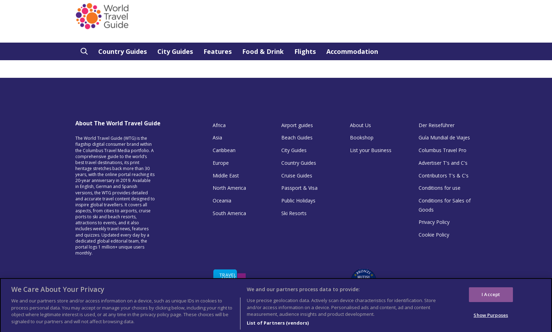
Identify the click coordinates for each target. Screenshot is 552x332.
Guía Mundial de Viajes (444, 137)
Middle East (226, 175)
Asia (217, 137)
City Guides (175, 51)
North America (229, 187)
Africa (219, 125)
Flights (305, 51)
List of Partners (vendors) (278, 325)
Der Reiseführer (436, 125)
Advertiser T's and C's (443, 162)
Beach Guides (297, 137)
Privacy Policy (434, 222)
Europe (221, 162)
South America (229, 213)
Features (217, 51)
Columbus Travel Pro (442, 150)
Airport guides (297, 125)
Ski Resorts (294, 213)
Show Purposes (490, 318)
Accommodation (352, 51)
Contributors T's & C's (444, 175)
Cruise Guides (296, 175)
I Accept (491, 297)
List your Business (370, 150)
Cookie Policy (434, 234)
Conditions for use (439, 187)
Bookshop (362, 137)
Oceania (222, 200)
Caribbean (224, 150)
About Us (360, 125)
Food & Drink (263, 51)
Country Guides (122, 51)
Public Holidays (298, 200)
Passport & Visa (299, 187)
